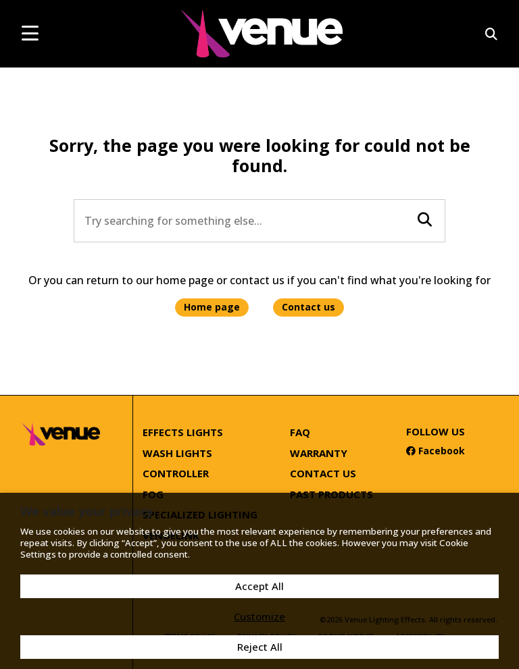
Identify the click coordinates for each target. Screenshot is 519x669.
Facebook (435, 450)
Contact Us (323, 473)
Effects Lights (183, 432)
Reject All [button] (259, 646)
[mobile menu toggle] (30, 33)
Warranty (318, 453)
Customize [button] (259, 616)
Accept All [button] (259, 586)
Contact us (308, 306)
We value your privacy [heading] (86, 511)
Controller (176, 473)
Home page (212, 306)
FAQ (300, 432)
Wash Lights (177, 453)
